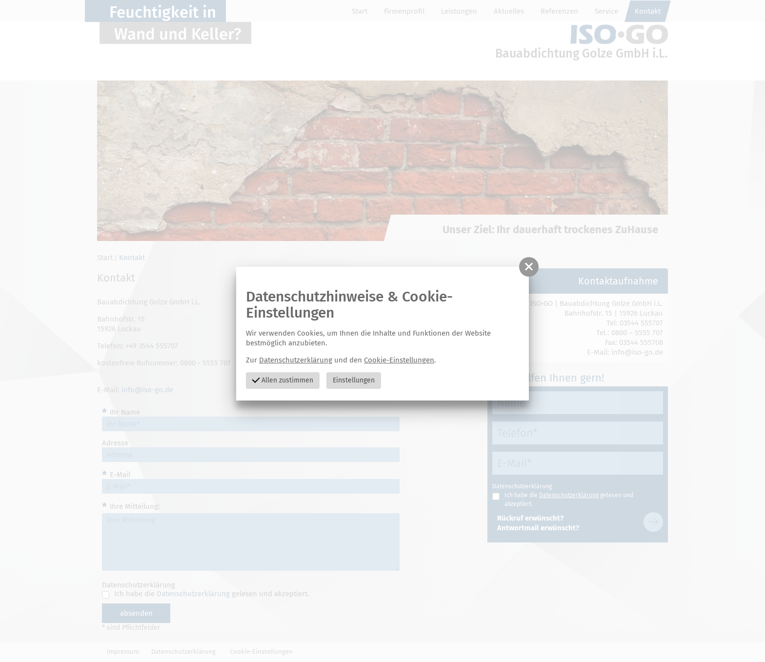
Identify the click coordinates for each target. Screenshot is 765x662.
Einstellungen (354, 380)
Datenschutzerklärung (295, 360)
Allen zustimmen (282, 379)
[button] (529, 267)
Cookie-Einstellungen (399, 360)
